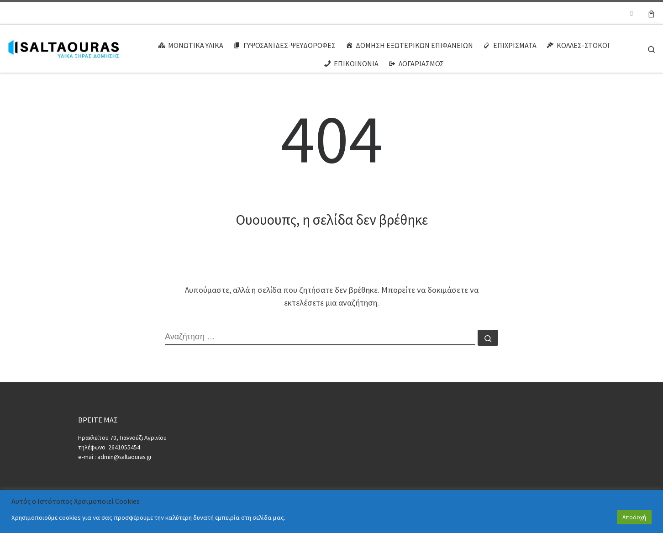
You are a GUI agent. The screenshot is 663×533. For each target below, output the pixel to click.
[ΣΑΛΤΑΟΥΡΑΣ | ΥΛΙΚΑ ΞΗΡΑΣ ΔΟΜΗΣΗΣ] (64, 48)
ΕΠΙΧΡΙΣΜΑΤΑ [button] (515, 45)
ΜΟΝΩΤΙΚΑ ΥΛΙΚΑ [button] (195, 45)
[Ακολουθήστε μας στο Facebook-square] (632, 13)
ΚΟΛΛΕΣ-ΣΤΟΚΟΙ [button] (583, 45)
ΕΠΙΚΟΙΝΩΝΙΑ (356, 63)
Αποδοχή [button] (634, 517)
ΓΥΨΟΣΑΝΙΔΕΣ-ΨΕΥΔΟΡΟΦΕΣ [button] (289, 45)
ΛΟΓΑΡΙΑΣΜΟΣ (421, 63)
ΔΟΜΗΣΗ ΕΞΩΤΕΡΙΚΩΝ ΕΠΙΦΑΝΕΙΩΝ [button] (414, 45)
